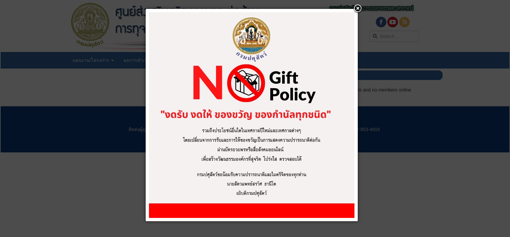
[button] (358, 9)
